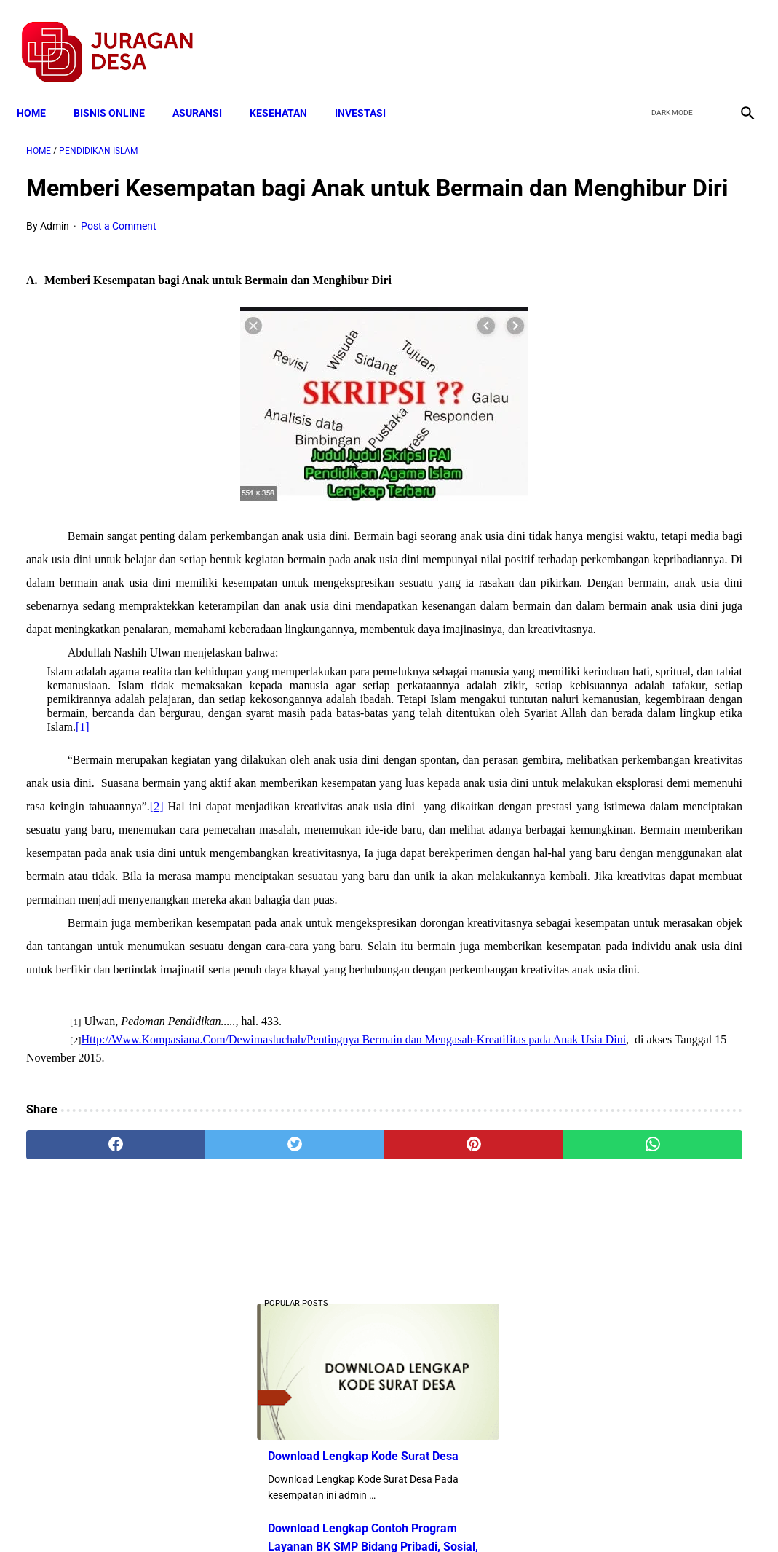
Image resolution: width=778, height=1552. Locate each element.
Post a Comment (118, 249)
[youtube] (702, 37)
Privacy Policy (312, 1515)
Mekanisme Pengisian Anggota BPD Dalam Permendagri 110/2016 (656, 608)
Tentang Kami (579, 1515)
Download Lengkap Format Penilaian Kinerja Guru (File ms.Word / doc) (646, 499)
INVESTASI (369, 89)
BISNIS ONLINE (118, 89)
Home (40, 89)
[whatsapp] (449, 1381)
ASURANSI (206, 89)
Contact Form (502, 1515)
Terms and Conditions (217, 1515)
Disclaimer (381, 1515)
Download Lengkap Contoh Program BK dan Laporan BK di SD (655, 717)
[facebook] (633, 37)
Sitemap (437, 1515)
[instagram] (736, 37)
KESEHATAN (288, 89)
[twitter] (667, 37)
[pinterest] (329, 1381)
